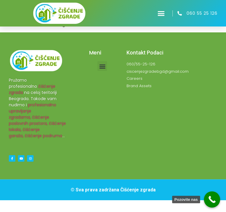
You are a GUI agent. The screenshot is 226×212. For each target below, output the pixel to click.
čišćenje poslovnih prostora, (29, 120)
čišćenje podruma (43, 136)
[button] (161, 13)
